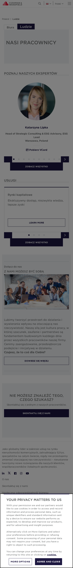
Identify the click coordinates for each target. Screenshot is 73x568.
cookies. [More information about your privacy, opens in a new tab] (52, 557)
